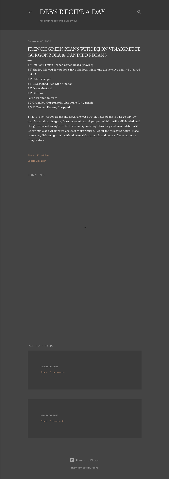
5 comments (57, 421)
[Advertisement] (85, 306)
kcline (95, 467)
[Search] (139, 11)
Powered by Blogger (84, 460)
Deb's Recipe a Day (72, 11)
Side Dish (41, 160)
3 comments (57, 372)
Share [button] (31, 155)
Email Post (43, 155)
